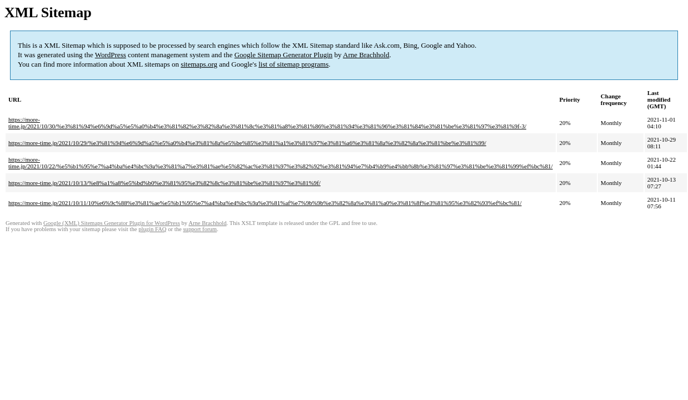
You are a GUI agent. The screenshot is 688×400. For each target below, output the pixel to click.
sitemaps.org (199, 64)
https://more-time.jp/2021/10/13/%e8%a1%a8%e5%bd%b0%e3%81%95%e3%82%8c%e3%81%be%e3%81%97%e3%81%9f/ (164, 182)
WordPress (110, 55)
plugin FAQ (152, 229)
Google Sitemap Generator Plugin (284, 55)
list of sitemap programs (293, 64)
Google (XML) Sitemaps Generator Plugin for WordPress (111, 223)
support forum (200, 229)
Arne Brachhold (366, 55)
